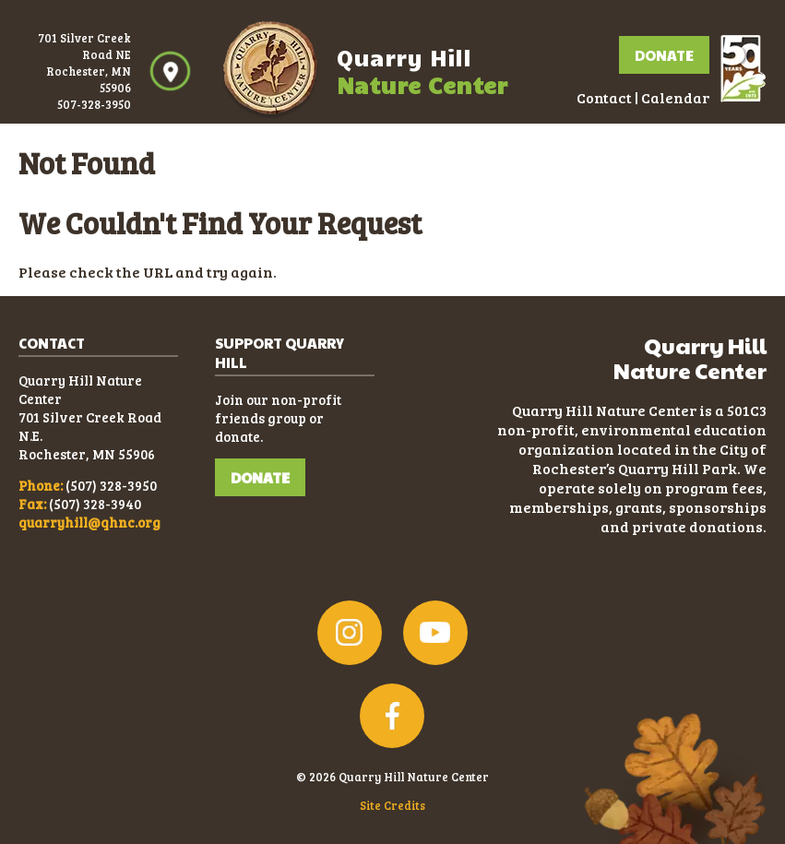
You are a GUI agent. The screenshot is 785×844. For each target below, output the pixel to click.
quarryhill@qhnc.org (89, 522)
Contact (604, 97)
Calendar (675, 97)
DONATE (260, 477)
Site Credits (392, 805)
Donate (664, 55)
